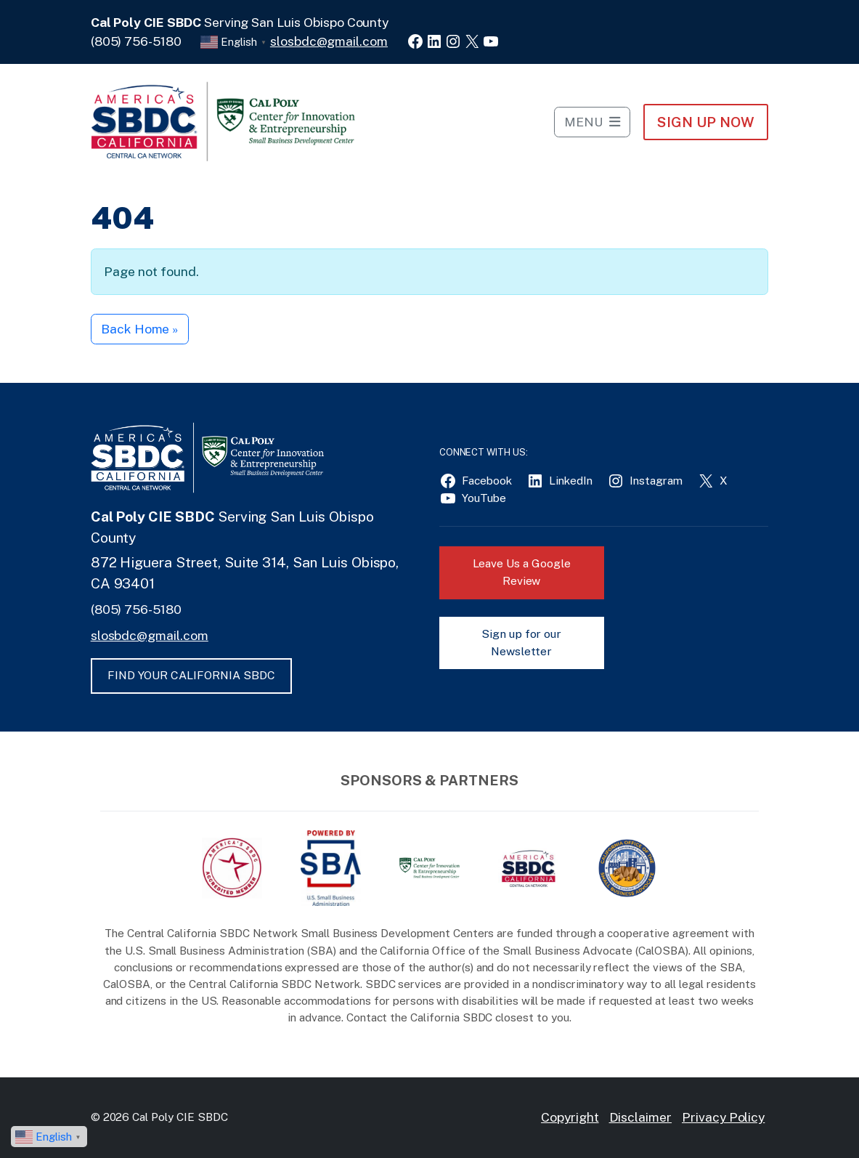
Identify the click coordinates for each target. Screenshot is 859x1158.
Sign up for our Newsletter (521, 642)
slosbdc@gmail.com (329, 41)
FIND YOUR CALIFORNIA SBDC (191, 675)
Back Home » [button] (139, 328)
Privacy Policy (723, 1117)
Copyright (570, 1117)
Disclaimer (640, 1117)
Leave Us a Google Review (522, 572)
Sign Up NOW (705, 122)
